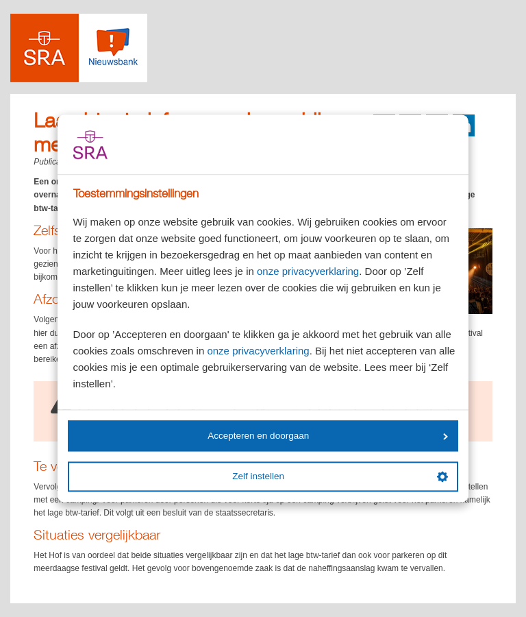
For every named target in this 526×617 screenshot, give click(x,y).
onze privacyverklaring (308, 272)
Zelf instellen (339, 476)
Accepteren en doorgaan (327, 436)
